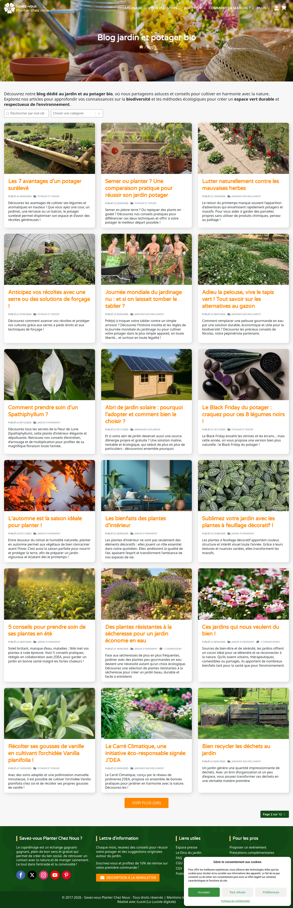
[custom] (66, 875)
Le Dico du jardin (188, 853)
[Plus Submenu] (268, 8)
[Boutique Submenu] (204, 8)
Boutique (193, 8)
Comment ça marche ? (229, 8)
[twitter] (32, 875)
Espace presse (186, 847)
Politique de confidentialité (235, 901)
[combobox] (73, 113)
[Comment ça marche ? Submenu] (253, 8)
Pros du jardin (163, 8)
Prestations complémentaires (252, 853)
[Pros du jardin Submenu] (180, 8)
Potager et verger (48, 196)
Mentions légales (180, 897)
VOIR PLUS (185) (146, 803)
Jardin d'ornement (48, 422)
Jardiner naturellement (246, 196)
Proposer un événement (248, 847)
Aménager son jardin (147, 429)
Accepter (204, 892)
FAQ (179, 858)
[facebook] (20, 875)
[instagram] (43, 875)
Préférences (271, 892)
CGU (179, 863)
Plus (261, 8)
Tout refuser (237, 892)
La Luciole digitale (161, 901)
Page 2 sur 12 (272, 814)
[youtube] (54, 875)
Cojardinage (130, 8)
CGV (179, 868)
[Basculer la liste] (99, 113)
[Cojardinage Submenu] (144, 8)
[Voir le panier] (284, 8)
